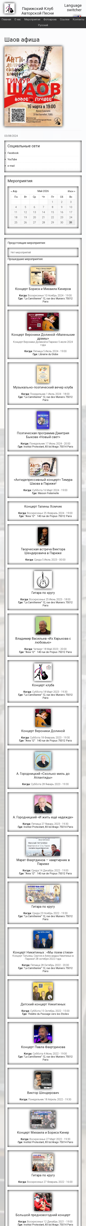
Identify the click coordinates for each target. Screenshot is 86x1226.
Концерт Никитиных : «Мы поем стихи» (43, 952)
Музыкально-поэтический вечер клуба (43, 387)
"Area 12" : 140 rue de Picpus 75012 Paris (48, 516)
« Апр (14, 191)
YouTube (12, 159)
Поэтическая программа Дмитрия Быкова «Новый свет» (43, 435)
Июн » (71, 191)
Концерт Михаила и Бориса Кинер (43, 1132)
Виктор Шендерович (43, 1093)
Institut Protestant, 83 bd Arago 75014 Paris (48, 446)
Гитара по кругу (43, 593)
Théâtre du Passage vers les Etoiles (48, 1013)
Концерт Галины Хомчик (43, 506)
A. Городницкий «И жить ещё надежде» (43, 817)
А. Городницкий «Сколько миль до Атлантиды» (43, 775)
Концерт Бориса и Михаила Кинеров (43, 289)
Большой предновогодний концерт (43, 1215)
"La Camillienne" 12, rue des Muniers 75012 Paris (48, 300)
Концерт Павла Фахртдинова (43, 1047)
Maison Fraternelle (48, 493)
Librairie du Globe (48, 354)
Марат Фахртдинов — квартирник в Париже (43, 862)
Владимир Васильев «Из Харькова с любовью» (43, 640)
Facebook (13, 153)
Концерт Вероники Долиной (43, 731)
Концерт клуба (43, 685)
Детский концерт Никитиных (43, 1004)
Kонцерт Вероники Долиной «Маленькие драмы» (43, 336)
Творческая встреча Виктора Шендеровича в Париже (43, 551)
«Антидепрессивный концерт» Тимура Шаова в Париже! (43, 481)
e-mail (11, 165)
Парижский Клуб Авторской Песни (38, 11)
